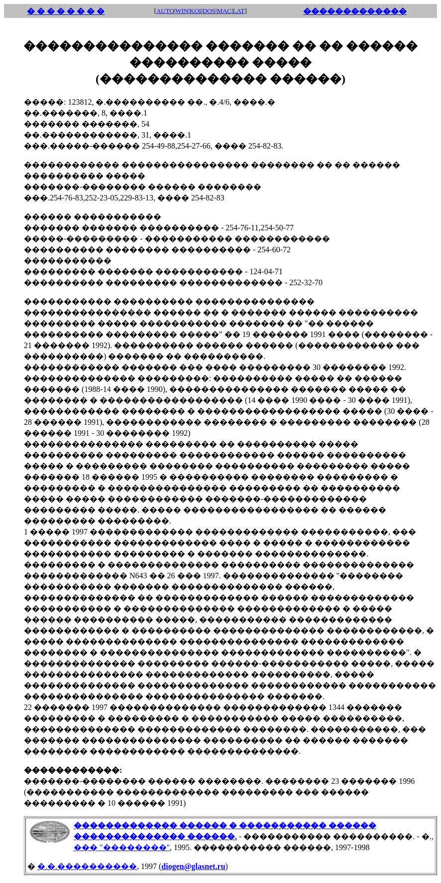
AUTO (165, 10)
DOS (209, 10)
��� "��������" (122, 847)
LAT (239, 10)
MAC (224, 10)
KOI (195, 10)
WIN (181, 10)
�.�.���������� (87, 866)
